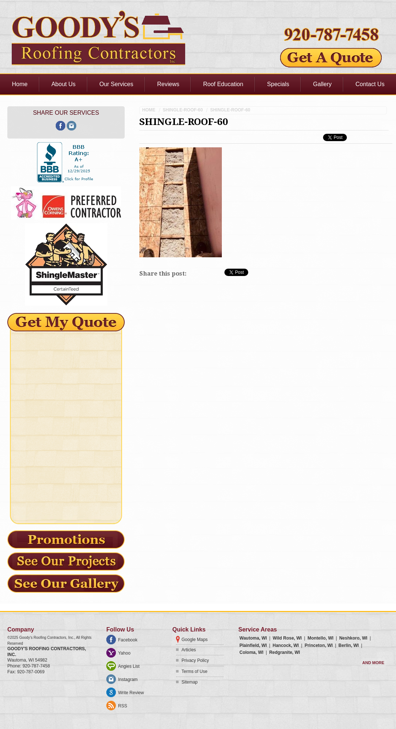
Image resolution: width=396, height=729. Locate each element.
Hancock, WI (285, 645)
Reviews (168, 84)
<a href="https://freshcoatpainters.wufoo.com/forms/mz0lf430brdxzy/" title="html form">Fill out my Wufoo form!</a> (66, 423)
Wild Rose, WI (287, 638)
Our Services (116, 84)
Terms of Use (195, 671)
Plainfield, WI (253, 645)
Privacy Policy (195, 660)
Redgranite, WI (284, 652)
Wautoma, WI (253, 638)
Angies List (129, 666)
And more (373, 662)
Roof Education (223, 84)
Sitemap (190, 682)
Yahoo (124, 653)
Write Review (131, 692)
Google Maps (195, 639)
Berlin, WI (348, 645)
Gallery (322, 84)
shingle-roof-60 (183, 110)
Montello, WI (321, 638)
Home (20, 84)
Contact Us (370, 84)
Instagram (128, 679)
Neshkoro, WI (353, 638)
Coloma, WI (251, 652)
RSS (122, 705)
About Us (63, 84)
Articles (189, 649)
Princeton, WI (319, 645)
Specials (278, 84)
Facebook (128, 640)
